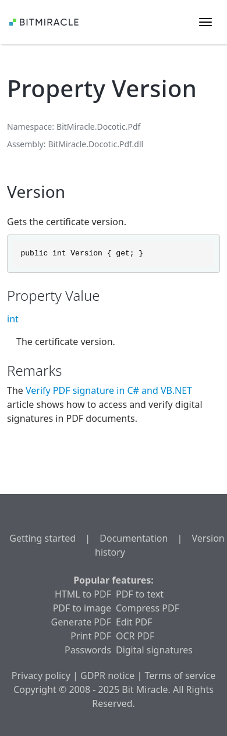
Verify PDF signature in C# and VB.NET (109, 390)
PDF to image (82, 608)
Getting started (42, 538)
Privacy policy (41, 675)
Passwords (88, 649)
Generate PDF (81, 622)
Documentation (134, 538)
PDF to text (140, 594)
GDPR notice (107, 675)
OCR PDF (135, 636)
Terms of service (179, 675)
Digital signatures (154, 649)
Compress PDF (147, 608)
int (13, 318)
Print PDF (90, 636)
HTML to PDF (83, 594)
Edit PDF (134, 622)
